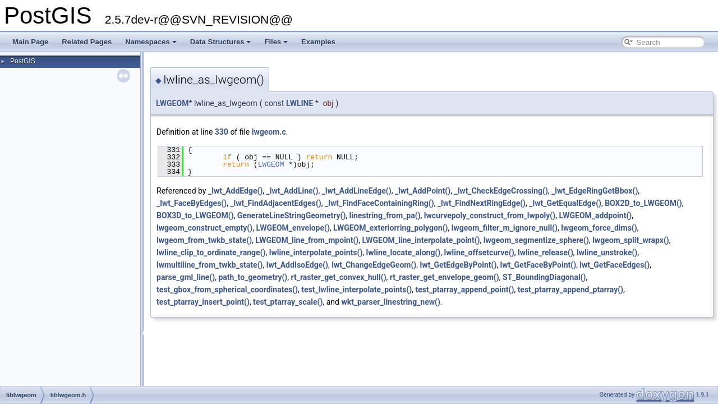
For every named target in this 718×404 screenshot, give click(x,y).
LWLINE (300, 103)
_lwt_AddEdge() (235, 190)
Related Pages (87, 42)
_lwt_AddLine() (292, 190)
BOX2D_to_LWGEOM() (643, 203)
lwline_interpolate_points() (316, 252)
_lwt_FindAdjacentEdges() (275, 203)
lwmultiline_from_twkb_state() (210, 264)
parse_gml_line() (186, 277)
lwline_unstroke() (607, 252)
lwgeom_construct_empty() (204, 227)
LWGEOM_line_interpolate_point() (421, 240)
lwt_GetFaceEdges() (614, 264)
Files (276, 42)
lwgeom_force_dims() (599, 227)
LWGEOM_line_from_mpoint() (306, 240)
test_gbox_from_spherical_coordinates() (227, 289)
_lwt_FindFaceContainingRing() (379, 203)
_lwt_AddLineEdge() (357, 190)
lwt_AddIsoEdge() (297, 264)
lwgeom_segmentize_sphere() (536, 240)
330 (221, 131)
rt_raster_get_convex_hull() (338, 277)
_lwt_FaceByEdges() (192, 203)
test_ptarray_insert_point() (203, 301)
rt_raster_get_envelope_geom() (444, 277)
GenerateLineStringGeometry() (291, 215)
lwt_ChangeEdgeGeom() (374, 264)
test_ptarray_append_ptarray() (570, 289)
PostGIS (22, 61)
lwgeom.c (269, 131)
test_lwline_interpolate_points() (356, 289)
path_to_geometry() (252, 277)
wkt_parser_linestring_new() (390, 301)
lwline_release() (545, 252)
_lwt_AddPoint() (422, 190)
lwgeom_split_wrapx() (630, 240)
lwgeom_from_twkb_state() (204, 240)
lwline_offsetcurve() (479, 252)
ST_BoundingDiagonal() (544, 277)
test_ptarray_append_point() (464, 289)
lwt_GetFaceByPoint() (538, 264)
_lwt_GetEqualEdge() (565, 203)
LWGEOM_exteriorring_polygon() (390, 227)
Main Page (30, 42)
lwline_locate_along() (403, 252)
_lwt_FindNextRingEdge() (482, 203)
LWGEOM (172, 103)
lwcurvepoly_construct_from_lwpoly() (489, 215)
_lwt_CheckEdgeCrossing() (500, 190)
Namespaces (151, 42)
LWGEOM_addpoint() (595, 215)
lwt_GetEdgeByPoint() (458, 264)
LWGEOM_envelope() (292, 227)
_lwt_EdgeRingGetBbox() (594, 190)
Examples (318, 42)
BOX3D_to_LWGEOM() (195, 215)
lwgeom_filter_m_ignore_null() (505, 227)
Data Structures (220, 42)
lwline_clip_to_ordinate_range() (211, 252)
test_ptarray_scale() (288, 301)
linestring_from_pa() (385, 215)
